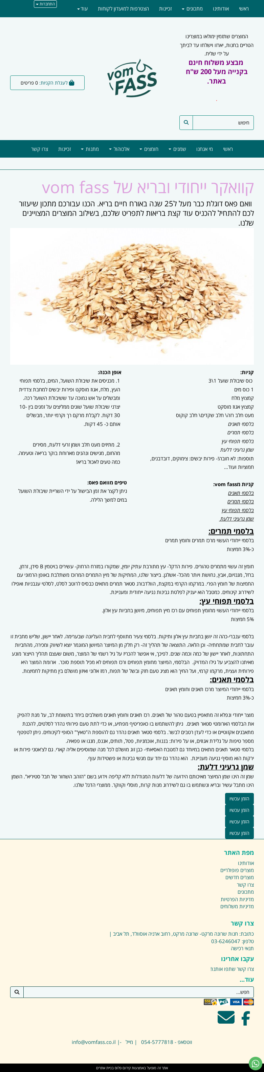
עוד (82, 8)
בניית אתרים (105, 1067)
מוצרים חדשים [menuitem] (239, 877)
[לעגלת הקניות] (47, 82)
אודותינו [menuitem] (221, 8)
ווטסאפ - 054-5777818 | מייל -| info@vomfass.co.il (132, 1042)
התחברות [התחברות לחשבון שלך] (45, 4)
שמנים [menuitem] (177, 148)
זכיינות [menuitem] (64, 148)
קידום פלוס (122, 1067)
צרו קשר (245, 968)
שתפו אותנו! (223, 968)
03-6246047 (225, 941)
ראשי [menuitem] (228, 148)
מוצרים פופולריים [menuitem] (237, 870)
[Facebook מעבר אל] (245, 1021)
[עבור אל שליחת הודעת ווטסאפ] (255, 1063)
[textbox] (132, 776)
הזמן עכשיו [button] (239, 798)
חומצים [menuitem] (148, 148)
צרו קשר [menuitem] (39, 148)
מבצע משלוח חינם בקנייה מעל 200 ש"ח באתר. (217, 72)
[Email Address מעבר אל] (226, 1021)
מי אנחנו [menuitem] (204, 148)
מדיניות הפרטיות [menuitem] (237, 899)
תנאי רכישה (242, 948)
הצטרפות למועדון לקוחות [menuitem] (123, 8)
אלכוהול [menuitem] (119, 148)
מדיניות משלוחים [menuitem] (237, 906)
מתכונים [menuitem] (192, 8)
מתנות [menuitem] (90, 148)
